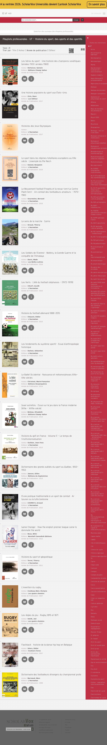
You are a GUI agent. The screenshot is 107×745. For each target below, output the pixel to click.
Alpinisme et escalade (99, 84)
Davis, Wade (32, 257)
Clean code (95, 565)
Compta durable (97, 575)
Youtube (67, 730)
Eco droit (94, 669)
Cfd (92, 546)
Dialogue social (96, 620)
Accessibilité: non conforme (48, 722)
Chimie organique (97, 553)
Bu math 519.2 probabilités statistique (96, 340)
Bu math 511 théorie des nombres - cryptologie (98, 305)
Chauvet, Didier (33, 314)
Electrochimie (96, 694)
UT (91, 46)
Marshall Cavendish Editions (39, 532)
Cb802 (93, 540)
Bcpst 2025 (95, 117)
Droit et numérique (98, 645)
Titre (14, 51)
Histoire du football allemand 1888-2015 (40, 311)
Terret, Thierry (33, 557)
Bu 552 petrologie (97, 240)
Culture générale (97, 603)
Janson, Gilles (33, 468)
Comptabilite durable (98, 578)
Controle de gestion (98, 581)
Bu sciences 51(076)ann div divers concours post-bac (98, 419)
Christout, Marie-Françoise (38, 378)
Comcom (94, 568)
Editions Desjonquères (37, 381)
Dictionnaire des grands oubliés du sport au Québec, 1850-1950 (52, 464)
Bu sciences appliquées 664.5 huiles (97, 510)
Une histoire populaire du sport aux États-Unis (44, 92)
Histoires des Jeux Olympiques (36, 125)
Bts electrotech (96, 165)
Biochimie (94, 124)
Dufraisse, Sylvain (34, 66)
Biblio (93, 121)
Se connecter (96, 13)
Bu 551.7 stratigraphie (99, 237)
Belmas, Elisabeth (34, 409)
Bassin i (94, 114)
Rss (66, 722)
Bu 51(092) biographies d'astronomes (96, 170)
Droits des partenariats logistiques (95, 654)
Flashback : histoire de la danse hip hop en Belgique (46, 641)
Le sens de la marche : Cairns (35, 219)
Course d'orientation (98, 591)
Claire (93, 561)
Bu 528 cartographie (98, 202)
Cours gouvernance (98, 588)
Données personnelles (46, 730)
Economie (94, 676)
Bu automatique (97, 252)
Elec (92, 688)
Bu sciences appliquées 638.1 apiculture (97, 479)
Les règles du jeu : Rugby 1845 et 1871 (39, 612)
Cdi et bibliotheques (98, 543)
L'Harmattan (32, 131)
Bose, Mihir (31, 530)
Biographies (95, 127)
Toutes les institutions (98, 43)
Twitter (67, 727)
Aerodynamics (96, 58)
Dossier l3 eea (96, 632)
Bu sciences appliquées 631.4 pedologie (97, 472)
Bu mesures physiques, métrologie (95, 386)
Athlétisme (95, 105)
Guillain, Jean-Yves (35, 440)
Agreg (93, 65)
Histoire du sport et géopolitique (37, 554)
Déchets (94, 613)
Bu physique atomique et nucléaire (95, 396)
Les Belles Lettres (35, 259)
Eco (92, 666)
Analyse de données (98, 90)
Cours (93, 585)
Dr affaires (95, 635)
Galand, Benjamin (34, 163)
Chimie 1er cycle (97, 550)
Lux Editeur (32, 97)
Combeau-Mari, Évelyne (36, 587)
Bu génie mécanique (98, 276)
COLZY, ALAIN (33, 283)
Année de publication (37, 51)
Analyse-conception (98, 94)
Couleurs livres (34, 647)
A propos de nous (44, 725)
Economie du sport (97, 679)
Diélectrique (95, 623)
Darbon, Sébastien (34, 348)
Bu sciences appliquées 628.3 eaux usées (97, 444)
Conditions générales (46, 727)
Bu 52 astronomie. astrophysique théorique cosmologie (99, 183)
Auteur (22, 51)
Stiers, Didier (32, 645)
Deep (93, 617)
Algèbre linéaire (97, 75)
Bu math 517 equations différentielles (96, 333)
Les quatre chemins (35, 590)
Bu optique (95, 391)
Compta (93, 571)
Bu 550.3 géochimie (98, 223)
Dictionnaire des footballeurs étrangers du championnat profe (51, 671)
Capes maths (95, 536)
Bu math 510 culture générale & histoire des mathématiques (98, 293)
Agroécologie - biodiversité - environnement (96, 70)
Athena (93, 102)
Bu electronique (97, 260)
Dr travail (94, 639)
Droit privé (95, 649)
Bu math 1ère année (98, 279)
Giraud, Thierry (33, 222)
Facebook (68, 725)
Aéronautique (96, 61)
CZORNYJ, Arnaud (34, 499)
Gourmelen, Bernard (35, 194)
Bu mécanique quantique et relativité (96, 379)
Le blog (67, 719)
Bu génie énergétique (99, 272)
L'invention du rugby (31, 584)
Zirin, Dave (31, 95)
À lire (93, 49)
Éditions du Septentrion (37, 470)
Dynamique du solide (98, 659)
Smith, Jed (31, 615)
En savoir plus (97, 4)
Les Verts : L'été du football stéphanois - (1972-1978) (47, 280)
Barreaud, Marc (33, 675)
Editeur (52, 51)
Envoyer (76, 20)
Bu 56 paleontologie (98, 243)
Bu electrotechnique (98, 264)
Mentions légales (44, 719)
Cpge (93, 595)
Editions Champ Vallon (37, 69)
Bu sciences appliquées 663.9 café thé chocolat (97, 494)
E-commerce (95, 672)
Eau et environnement (99, 662)
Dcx (92, 610)
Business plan (96, 533)
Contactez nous (70, 717)
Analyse (94, 87)
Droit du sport (96, 642)
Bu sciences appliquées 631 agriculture (96, 465)
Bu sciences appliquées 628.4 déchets (97, 451)
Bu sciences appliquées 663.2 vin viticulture (98, 486)
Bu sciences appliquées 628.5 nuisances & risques (98, 458)
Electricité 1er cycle (98, 691)
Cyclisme (94, 607)
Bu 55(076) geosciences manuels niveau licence (98, 212)
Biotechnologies (97, 162)
